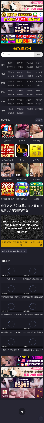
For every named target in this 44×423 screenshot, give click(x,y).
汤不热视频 (39, 109)
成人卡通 (30, 81)
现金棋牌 (30, 67)
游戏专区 (39, 63)
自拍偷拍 (20, 72)
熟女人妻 (11, 76)
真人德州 (20, 63)
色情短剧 (20, 113)
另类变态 (39, 85)
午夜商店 (20, 109)
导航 (3, 110)
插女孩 (11, 109)
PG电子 (11, 63)
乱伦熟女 (30, 85)
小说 (3, 101)
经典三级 (20, 85)
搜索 (38, 54)
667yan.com (22, 48)
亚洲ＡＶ (11, 72)
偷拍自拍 (20, 81)
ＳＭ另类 (39, 76)
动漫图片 (39, 90)
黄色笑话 (30, 104)
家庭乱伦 (20, 100)
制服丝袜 (11, 85)
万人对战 (30, 63)
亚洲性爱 (11, 81)
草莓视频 (30, 109)
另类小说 (20, 104)
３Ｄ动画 (39, 72)
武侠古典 (39, 100)
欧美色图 (30, 90)
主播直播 (30, 76)
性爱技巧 (39, 104)
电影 (3, 83)
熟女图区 (30, 94)
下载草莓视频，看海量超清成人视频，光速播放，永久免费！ (22, 243)
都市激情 (11, 100)
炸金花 (20, 67)
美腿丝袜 (11, 94)
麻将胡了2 (11, 67)
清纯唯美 (20, 94)
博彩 (3, 64)
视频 (3, 74)
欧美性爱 (39, 81)
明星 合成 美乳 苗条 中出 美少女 (13, 251)
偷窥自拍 (11, 90)
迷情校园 (11, 104)
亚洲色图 (20, 90)
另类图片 (39, 94)
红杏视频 (11, 113)
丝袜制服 (20, 76)
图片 (3, 92)
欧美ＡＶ (30, 72)
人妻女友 (30, 100)
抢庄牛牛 (39, 67)
